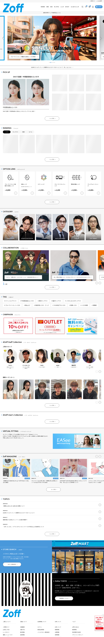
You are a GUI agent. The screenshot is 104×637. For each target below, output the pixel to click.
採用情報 (57, 634)
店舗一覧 (22, 629)
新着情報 (57, 629)
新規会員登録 (41, 629)
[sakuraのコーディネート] (10, 389)
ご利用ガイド (92, 1)
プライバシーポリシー (77, 634)
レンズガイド (6, 632)
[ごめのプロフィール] (89, 359)
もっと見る (52, 118)
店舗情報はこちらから (64, 598)
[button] (3, 38)
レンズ (62, 6)
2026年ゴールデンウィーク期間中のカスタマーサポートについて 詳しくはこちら (51, 67)
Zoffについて (58, 627)
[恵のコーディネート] (42, 389)
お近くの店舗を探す (12, 564)
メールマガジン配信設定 (43, 632)
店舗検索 (22, 627)
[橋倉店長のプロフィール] (73, 358)
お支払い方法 (6, 629)
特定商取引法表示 (76, 632)
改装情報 (22, 634)
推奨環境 (74, 629)
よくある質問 (99, 1)
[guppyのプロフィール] (58, 358)
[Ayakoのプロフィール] (42, 358)
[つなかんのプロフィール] (10, 359)
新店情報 (22, 632)
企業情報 (57, 632)
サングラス (56, 6)
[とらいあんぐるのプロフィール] (26, 359)
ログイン (40, 627)
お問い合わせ (75, 627)
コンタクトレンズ (75, 6)
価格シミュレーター (8, 634)
